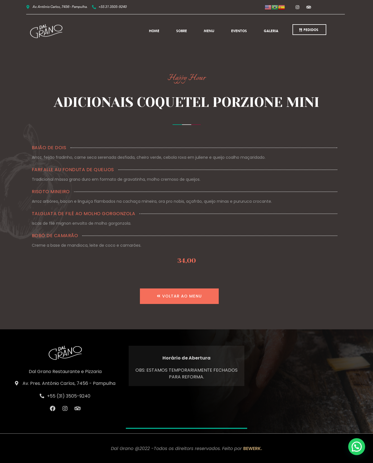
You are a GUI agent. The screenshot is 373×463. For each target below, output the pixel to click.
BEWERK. (252, 448)
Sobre (181, 31)
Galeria (271, 31)
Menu (209, 31)
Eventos (239, 31)
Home (154, 31)
